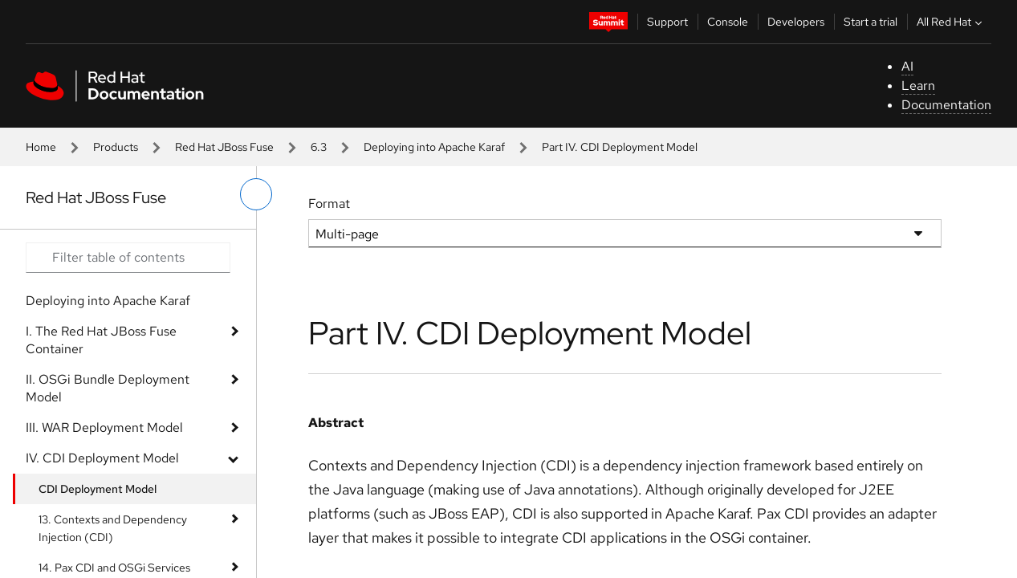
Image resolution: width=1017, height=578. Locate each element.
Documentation (946, 104)
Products (115, 147)
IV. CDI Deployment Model (102, 458)
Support (667, 21)
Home (41, 147)
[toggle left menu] (256, 194)
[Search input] (128, 257)
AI (907, 66)
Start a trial (870, 21)
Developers (795, 21)
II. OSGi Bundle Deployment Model (107, 388)
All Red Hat (951, 21)
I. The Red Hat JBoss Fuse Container (101, 340)
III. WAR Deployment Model (104, 427)
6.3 (319, 147)
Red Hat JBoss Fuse (224, 147)
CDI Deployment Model (98, 489)
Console (727, 21)
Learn (918, 85)
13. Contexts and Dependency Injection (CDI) (113, 528)
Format (329, 203)
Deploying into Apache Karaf (434, 147)
